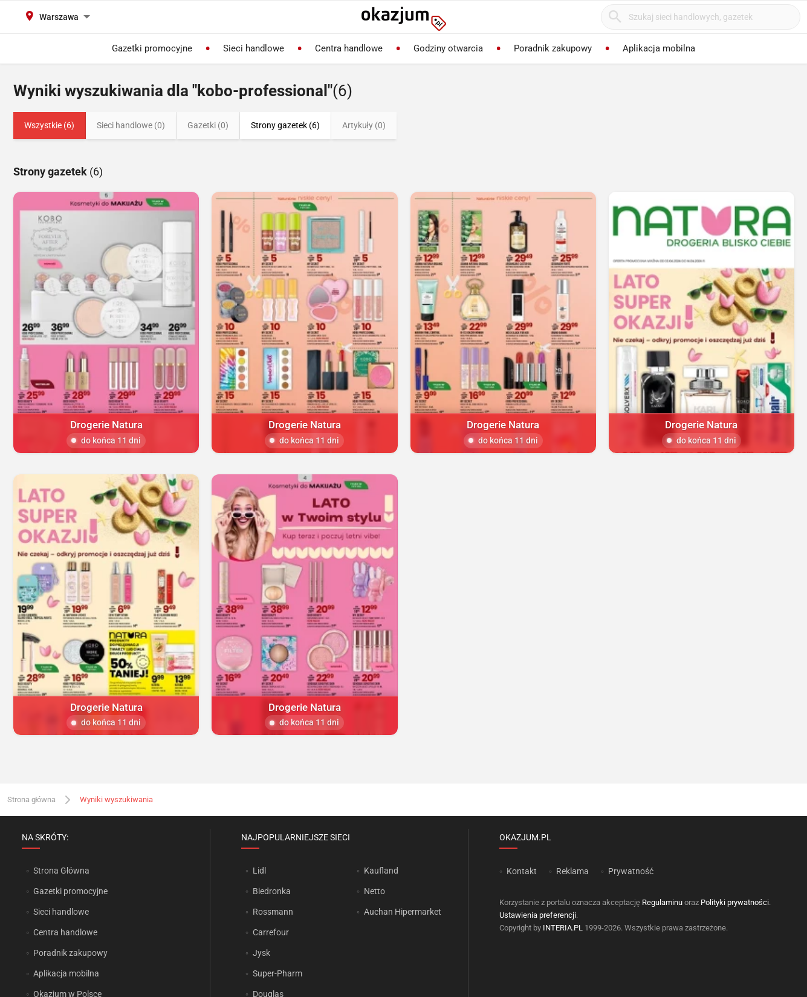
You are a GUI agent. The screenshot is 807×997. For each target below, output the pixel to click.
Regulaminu (662, 902)
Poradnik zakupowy (70, 953)
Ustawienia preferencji (537, 915)
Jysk (261, 953)
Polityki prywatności (735, 902)
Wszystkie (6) (49, 125)
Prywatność (630, 871)
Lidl (259, 870)
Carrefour (271, 932)
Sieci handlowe (61, 912)
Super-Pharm (277, 973)
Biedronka (272, 891)
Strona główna (31, 799)
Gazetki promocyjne (70, 891)
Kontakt (522, 871)
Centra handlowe (65, 932)
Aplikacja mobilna (66, 973)
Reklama (572, 871)
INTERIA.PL (563, 927)
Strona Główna (61, 870)
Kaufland (381, 870)
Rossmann (273, 912)
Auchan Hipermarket (402, 912)
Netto (374, 891)
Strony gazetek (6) (285, 125)
